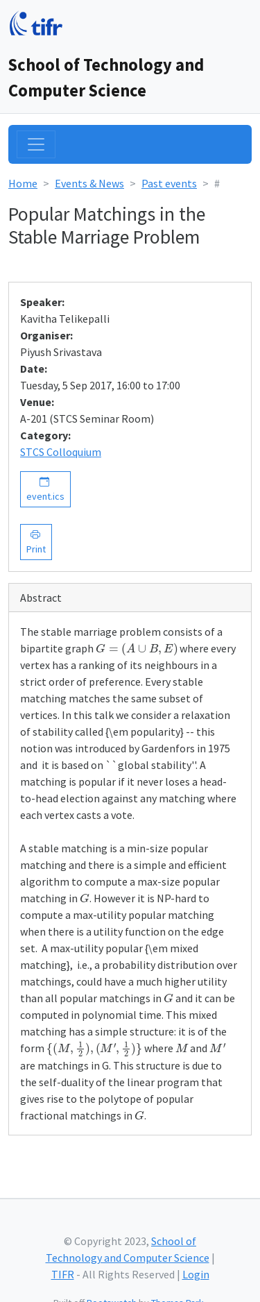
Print (36, 541)
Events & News (89, 183)
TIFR (62, 1274)
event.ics (45, 488)
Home (22, 183)
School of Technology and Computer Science (106, 77)
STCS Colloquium (60, 452)
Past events (169, 183)
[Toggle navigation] (36, 144)
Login (195, 1274)
